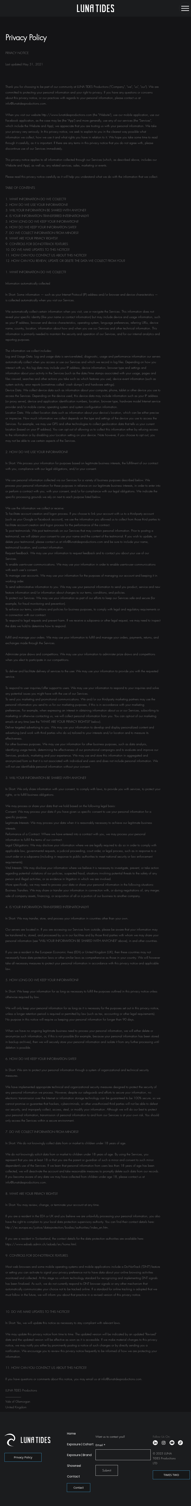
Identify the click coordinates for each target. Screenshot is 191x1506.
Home (71, 1433)
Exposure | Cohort (80, 1444)
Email (99, 1445)
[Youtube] (172, 1442)
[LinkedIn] (155, 1442)
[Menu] (185, 8)
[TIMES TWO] (171, 1474)
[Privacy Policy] (23, 1457)
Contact (73, 1476)
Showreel (74, 1465)
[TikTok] (180, 1442)
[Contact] (78, 1487)
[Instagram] (163, 1442)
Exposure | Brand (79, 1455)
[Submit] (107, 1470)
